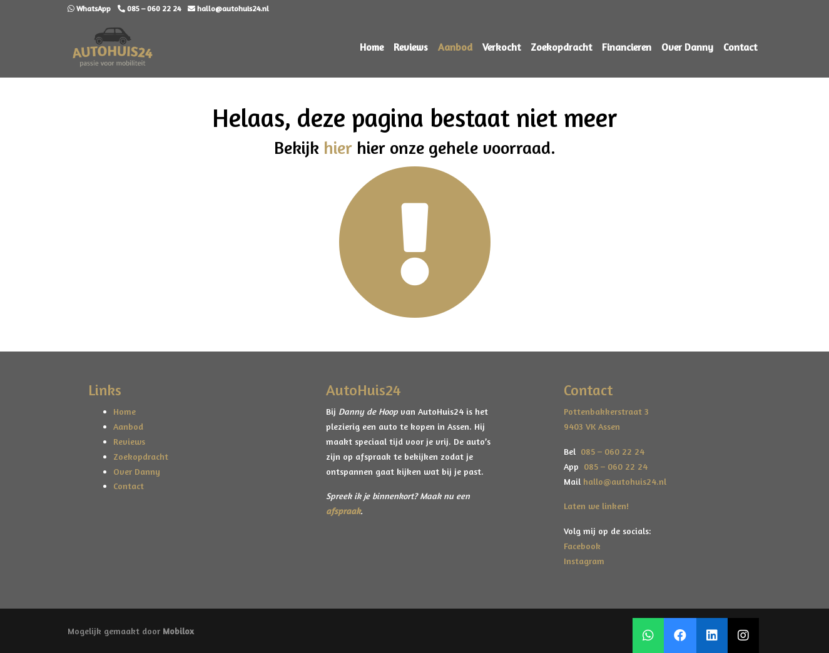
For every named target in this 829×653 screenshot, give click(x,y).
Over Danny (687, 47)
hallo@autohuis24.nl (624, 481)
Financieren (626, 47)
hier (337, 147)
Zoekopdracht (561, 47)
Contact (740, 47)
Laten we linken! (597, 505)
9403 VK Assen (592, 426)
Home (372, 47)
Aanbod (455, 47)
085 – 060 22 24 (610, 451)
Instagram (584, 560)
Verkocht (501, 47)
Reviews (411, 47)
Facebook (582, 545)
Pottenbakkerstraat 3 (606, 411)
